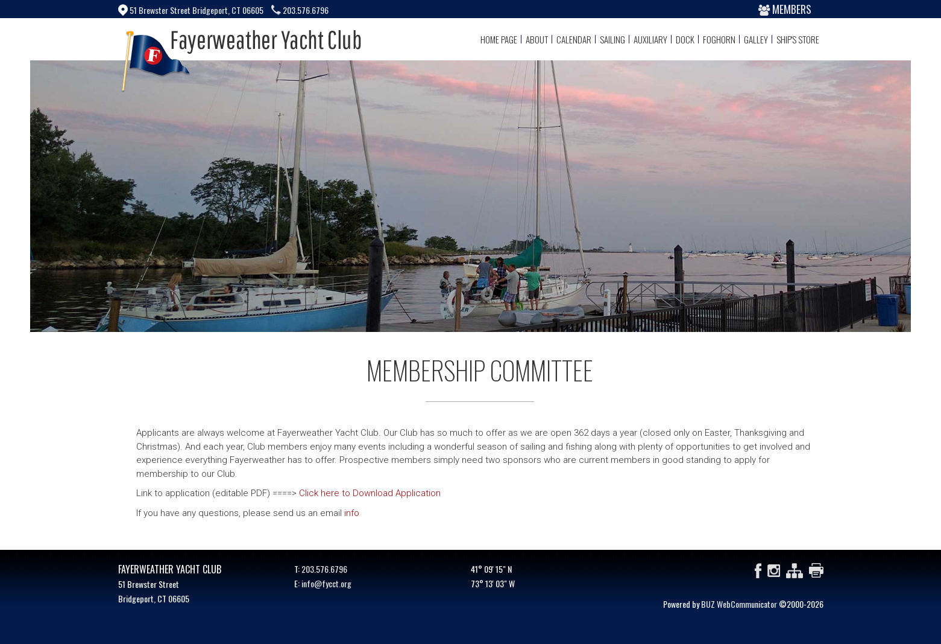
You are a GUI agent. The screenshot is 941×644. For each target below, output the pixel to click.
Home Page (498, 39)
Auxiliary (650, 39)
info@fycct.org (326, 583)
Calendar (573, 39)
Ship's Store (797, 39)
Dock (685, 39)
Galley (756, 39)
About (537, 39)
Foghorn (719, 39)
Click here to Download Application (370, 493)
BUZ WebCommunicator (739, 604)
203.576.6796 (324, 569)
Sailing (612, 39)
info (351, 513)
